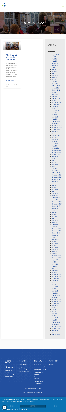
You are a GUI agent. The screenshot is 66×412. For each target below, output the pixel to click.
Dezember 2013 (57, 256)
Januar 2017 (55, 227)
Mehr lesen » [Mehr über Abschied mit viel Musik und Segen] (10, 80)
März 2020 (55, 146)
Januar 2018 (55, 200)
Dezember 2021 (57, 102)
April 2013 (55, 268)
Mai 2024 (54, 73)
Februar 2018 (56, 198)
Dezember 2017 (57, 202)
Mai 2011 (54, 316)
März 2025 (55, 61)
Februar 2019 (56, 173)
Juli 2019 (54, 162)
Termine (23, 361)
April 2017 (55, 220)
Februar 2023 (56, 86)
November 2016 (57, 231)
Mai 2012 (54, 289)
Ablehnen (11, 406)
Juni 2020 (55, 140)
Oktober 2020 (56, 129)
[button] (62, 5)
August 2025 (55, 55)
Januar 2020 (55, 148)
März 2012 (55, 293)
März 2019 (55, 171)
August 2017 (55, 212)
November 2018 (57, 177)
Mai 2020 (54, 142)
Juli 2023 (54, 79)
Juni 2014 (55, 247)
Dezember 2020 (57, 125)
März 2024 (55, 77)
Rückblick (53, 361)
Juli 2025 (54, 57)
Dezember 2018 (57, 175)
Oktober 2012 (56, 278)
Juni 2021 (55, 113)
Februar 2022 (56, 98)
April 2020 (55, 144)
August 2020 (55, 135)
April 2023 (55, 82)
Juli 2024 (54, 71)
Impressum (28, 388)
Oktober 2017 (56, 206)
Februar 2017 (56, 224)
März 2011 (55, 320)
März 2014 (55, 251)
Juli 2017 (54, 214)
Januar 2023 (55, 88)
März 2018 (55, 195)
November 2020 (57, 127)
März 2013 (55, 270)
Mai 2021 (54, 115)
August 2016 (55, 239)
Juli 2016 (54, 241)
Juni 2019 (55, 164)
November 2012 (57, 276)
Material (38, 361)
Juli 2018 (54, 187)
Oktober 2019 (56, 154)
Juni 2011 (55, 314)
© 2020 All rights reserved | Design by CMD (33, 392)
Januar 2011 (55, 324)
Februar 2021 (56, 121)
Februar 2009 (56, 334)
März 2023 (55, 84)
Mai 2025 (54, 59)
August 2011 (55, 309)
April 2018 (55, 193)
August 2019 (55, 160)
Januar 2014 (55, 253)
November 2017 (57, 204)
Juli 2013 (54, 262)
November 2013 (57, 258)
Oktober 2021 (56, 104)
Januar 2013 (55, 272)
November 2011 (57, 301)
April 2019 (55, 169)
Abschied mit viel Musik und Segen (11, 57)
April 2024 (55, 75)
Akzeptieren (33, 406)
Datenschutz (37, 388)
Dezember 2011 (57, 299)
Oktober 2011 (56, 303)
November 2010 (57, 326)
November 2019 (57, 152)
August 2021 (55, 111)
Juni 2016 (55, 243)
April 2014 (55, 249)
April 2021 (55, 117)
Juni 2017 (55, 216)
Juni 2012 (55, 287)
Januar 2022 (55, 100)
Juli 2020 (54, 137)
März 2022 (55, 96)
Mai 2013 (54, 266)
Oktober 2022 (56, 90)
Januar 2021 (55, 123)
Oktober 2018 (56, 179)
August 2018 (55, 185)
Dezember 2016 (57, 229)
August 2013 (55, 260)
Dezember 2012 (57, 274)
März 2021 (55, 119)
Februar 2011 (56, 322)
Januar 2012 (55, 297)
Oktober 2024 (56, 63)
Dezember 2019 (57, 150)
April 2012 (55, 291)
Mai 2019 (54, 166)
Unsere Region (8, 361)
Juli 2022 (54, 92)
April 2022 (55, 94)
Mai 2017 (54, 218)
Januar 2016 (55, 245)
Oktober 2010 (56, 328)
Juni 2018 (55, 189)
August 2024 (55, 69)
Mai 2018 (54, 191)
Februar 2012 (56, 295)
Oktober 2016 (56, 233)
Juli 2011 (54, 311)
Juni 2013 (55, 264)
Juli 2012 (54, 285)
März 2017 (55, 222)
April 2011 (55, 318)
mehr (55, 406)
